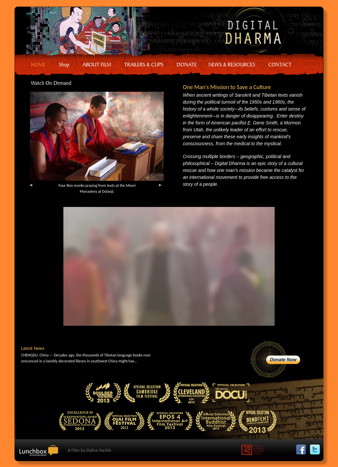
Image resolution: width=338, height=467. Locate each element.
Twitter (316, 447)
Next (161, 187)
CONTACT (279, 64)
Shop (64, 64)
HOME (38, 64)
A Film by (89, 450)
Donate (275, 359)
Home (165, 31)
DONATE (187, 64)
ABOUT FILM (97, 64)
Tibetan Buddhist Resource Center (254, 451)
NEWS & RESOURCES (231, 64)
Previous (32, 187)
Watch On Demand (51, 83)
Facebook (302, 447)
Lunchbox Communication (41, 453)
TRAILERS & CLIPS (143, 64)
